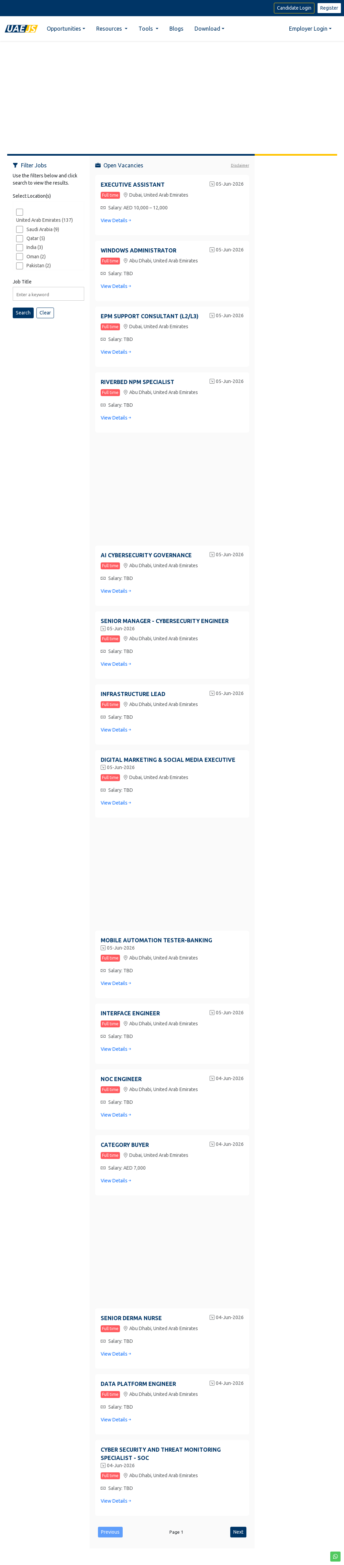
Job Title (22, 281)
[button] (335, 1557)
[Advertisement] (172, 94)
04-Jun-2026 (227, 1079)
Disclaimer (240, 165)
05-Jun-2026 (227, 184)
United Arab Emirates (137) (44, 220)
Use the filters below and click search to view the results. (45, 179)
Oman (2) (36, 256)
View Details (116, 220)
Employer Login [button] (308, 28)
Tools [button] (146, 28)
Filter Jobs (30, 165)
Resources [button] (109, 28)
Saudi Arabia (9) (42, 229)
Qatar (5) (35, 238)
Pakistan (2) (38, 265)
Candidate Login (294, 8)
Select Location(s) (32, 196)
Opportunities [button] (64, 28)
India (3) (34, 247)
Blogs (176, 28)
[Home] (21, 28)
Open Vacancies (119, 165)
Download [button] (207, 28)
